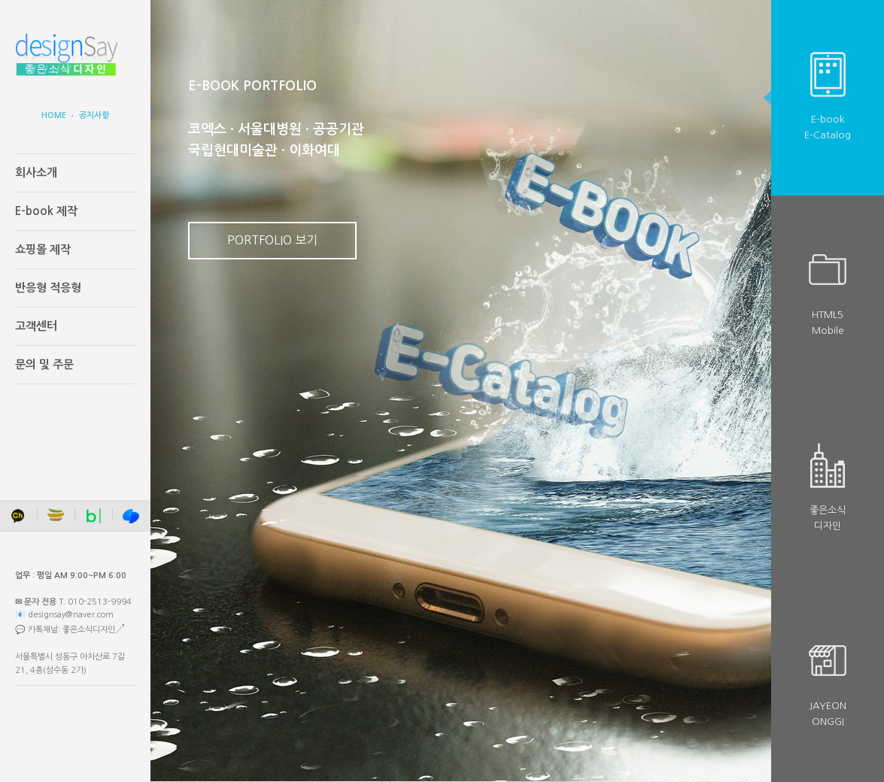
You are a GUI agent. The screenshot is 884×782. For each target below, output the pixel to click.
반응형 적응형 (48, 287)
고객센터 (36, 326)
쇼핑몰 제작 (43, 249)
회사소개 (36, 172)
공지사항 (94, 115)
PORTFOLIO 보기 (272, 240)
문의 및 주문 (44, 364)
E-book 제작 (46, 211)
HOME (53, 115)
